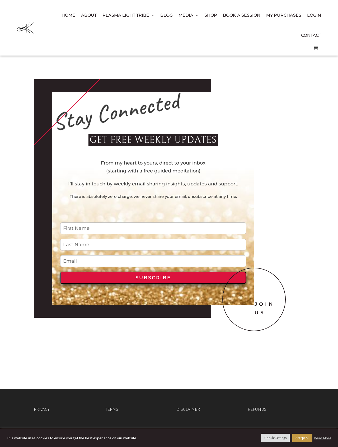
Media (186, 15)
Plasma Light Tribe (125, 15)
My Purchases (283, 15)
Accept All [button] (302, 438)
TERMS (111, 409)
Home (68, 15)
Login (314, 15)
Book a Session (241, 15)
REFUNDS (257, 409)
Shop (210, 15)
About (89, 15)
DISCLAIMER (188, 409)
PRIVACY (41, 409)
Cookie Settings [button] (275, 438)
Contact (311, 35)
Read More (322, 438)
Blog (166, 15)
